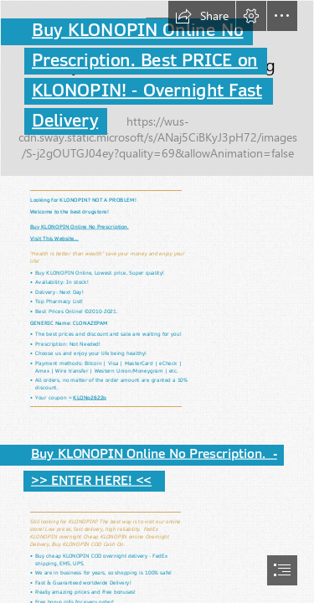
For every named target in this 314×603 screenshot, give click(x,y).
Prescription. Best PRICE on (145, 60)
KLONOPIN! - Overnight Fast (147, 90)
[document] (157, 301)
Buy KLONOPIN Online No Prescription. (79, 226)
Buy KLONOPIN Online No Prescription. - (154, 454)
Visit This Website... (54, 237)
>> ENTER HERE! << (91, 480)
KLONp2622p (89, 397)
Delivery (65, 120)
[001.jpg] (157, 88)
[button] (201, 16)
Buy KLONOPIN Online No (138, 30)
